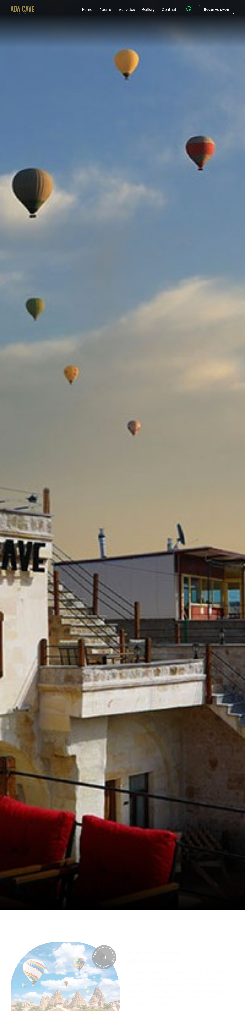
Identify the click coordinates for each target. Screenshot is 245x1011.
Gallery (148, 9)
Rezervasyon (216, 9)
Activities (127, 9)
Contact (169, 9)
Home (87, 9)
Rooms (106, 9)
